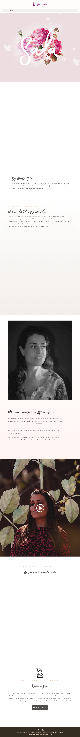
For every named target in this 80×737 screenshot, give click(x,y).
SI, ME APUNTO (40, 707)
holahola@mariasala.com (36, 734)
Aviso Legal (48, 734)
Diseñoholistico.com (56, 732)
